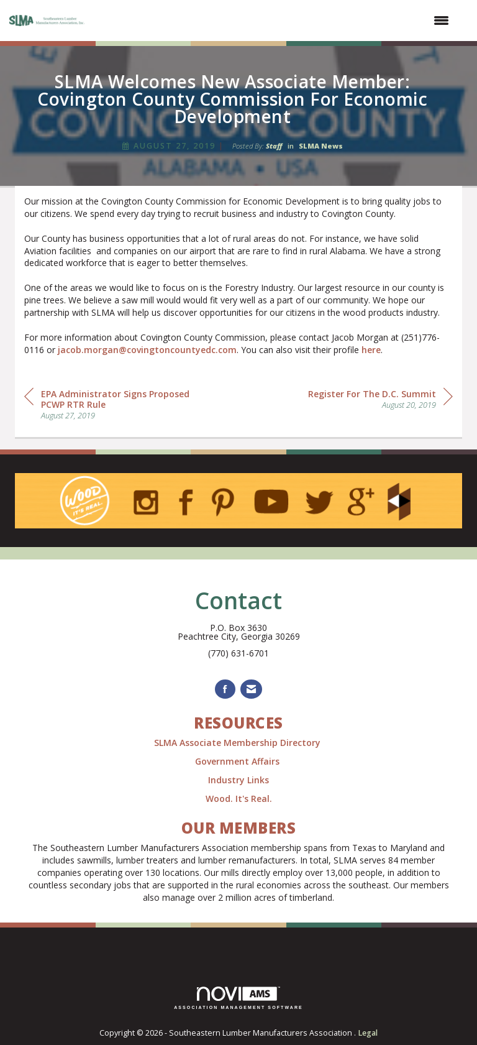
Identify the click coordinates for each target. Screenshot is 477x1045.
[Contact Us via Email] (251, 689)
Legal (368, 1033)
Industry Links (238, 780)
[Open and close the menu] (274, 20)
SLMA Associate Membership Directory (238, 742)
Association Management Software (238, 998)
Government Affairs (238, 761)
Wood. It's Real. (239, 798)
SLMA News (321, 145)
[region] (380, 398)
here (371, 350)
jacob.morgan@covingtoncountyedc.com (147, 350)
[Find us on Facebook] (225, 689)
